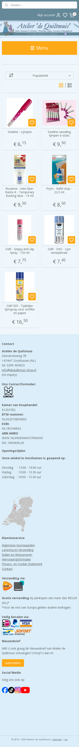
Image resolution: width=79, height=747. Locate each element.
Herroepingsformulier (16, 559)
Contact (7, 569)
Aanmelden (13, 663)
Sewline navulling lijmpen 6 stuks (59, 133)
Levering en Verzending (17, 550)
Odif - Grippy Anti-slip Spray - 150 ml (19, 251)
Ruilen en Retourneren (17, 555)
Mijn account (49, 15)
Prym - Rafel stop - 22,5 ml (59, 190)
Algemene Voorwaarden (18, 545)
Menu (39, 48)
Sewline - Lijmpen (20, 132)
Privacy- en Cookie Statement (22, 564)
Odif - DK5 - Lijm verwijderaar (59, 251)
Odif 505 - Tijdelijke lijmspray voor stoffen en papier (20, 309)
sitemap (57, 739)
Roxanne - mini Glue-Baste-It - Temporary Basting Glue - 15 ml (19, 192)
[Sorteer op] (39, 75)
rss (65, 739)
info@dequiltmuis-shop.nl (19, 370)
